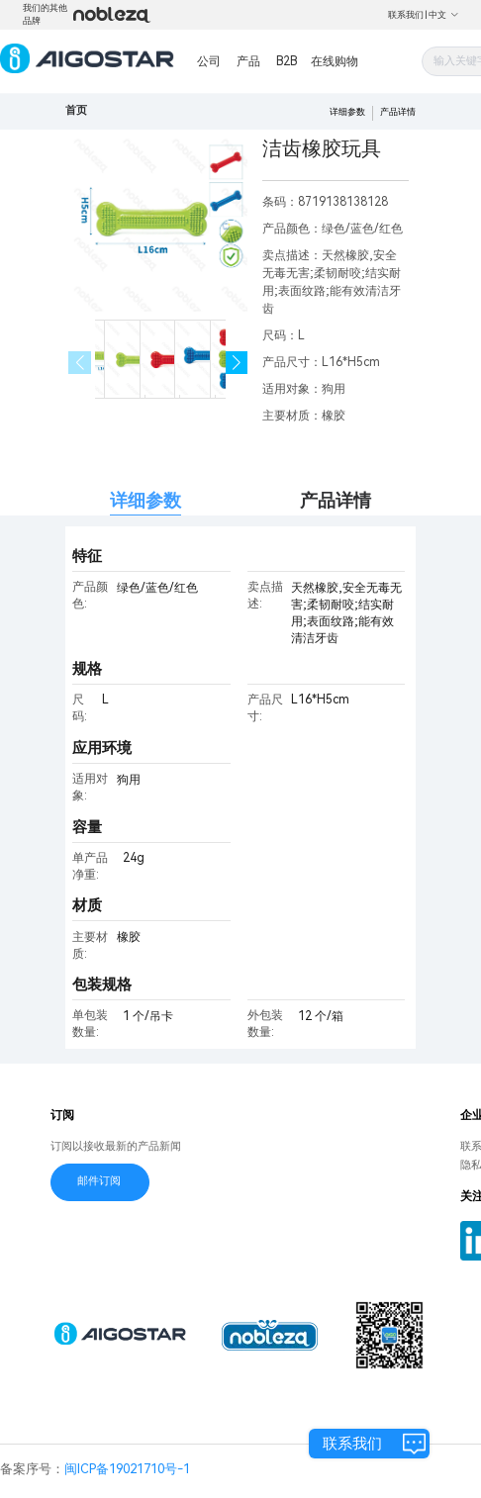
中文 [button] (444, 15)
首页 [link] (76, 110)
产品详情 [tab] (335, 500)
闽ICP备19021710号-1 (127, 1468)
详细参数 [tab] (145, 500)
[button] (237, 362)
